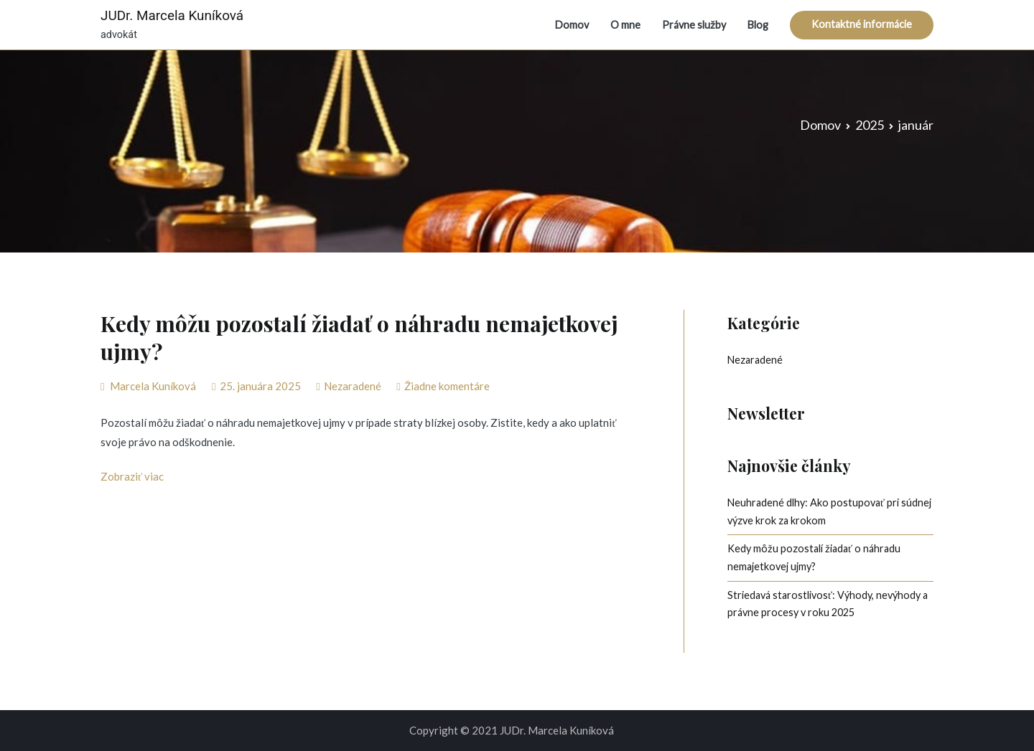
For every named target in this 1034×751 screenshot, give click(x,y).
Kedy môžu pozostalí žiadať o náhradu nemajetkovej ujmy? (359, 337)
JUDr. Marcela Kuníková (172, 15)
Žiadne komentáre (447, 385)
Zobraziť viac (132, 476)
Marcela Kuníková (153, 385)
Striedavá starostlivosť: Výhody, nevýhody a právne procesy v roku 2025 (827, 603)
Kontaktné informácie (861, 24)
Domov (572, 25)
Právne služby (694, 25)
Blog (757, 25)
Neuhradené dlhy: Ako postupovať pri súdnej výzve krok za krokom (829, 511)
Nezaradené (352, 385)
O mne (625, 25)
